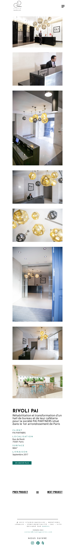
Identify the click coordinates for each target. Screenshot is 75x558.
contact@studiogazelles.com (38, 532)
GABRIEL (46, 526)
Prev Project (20, 492)
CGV (52, 524)
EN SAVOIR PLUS (22, 463)
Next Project (54, 492)
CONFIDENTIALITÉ (37, 524)
